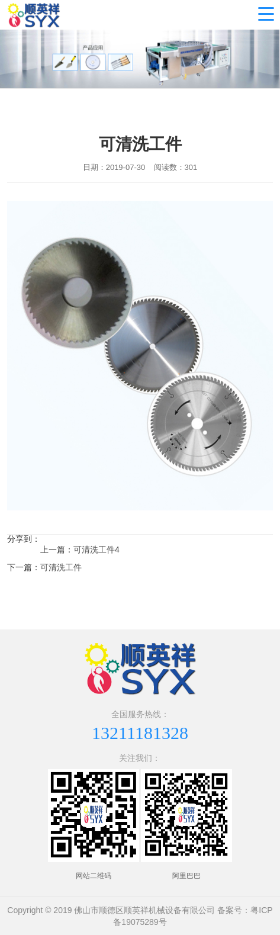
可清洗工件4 (96, 549)
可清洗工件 (61, 567)
